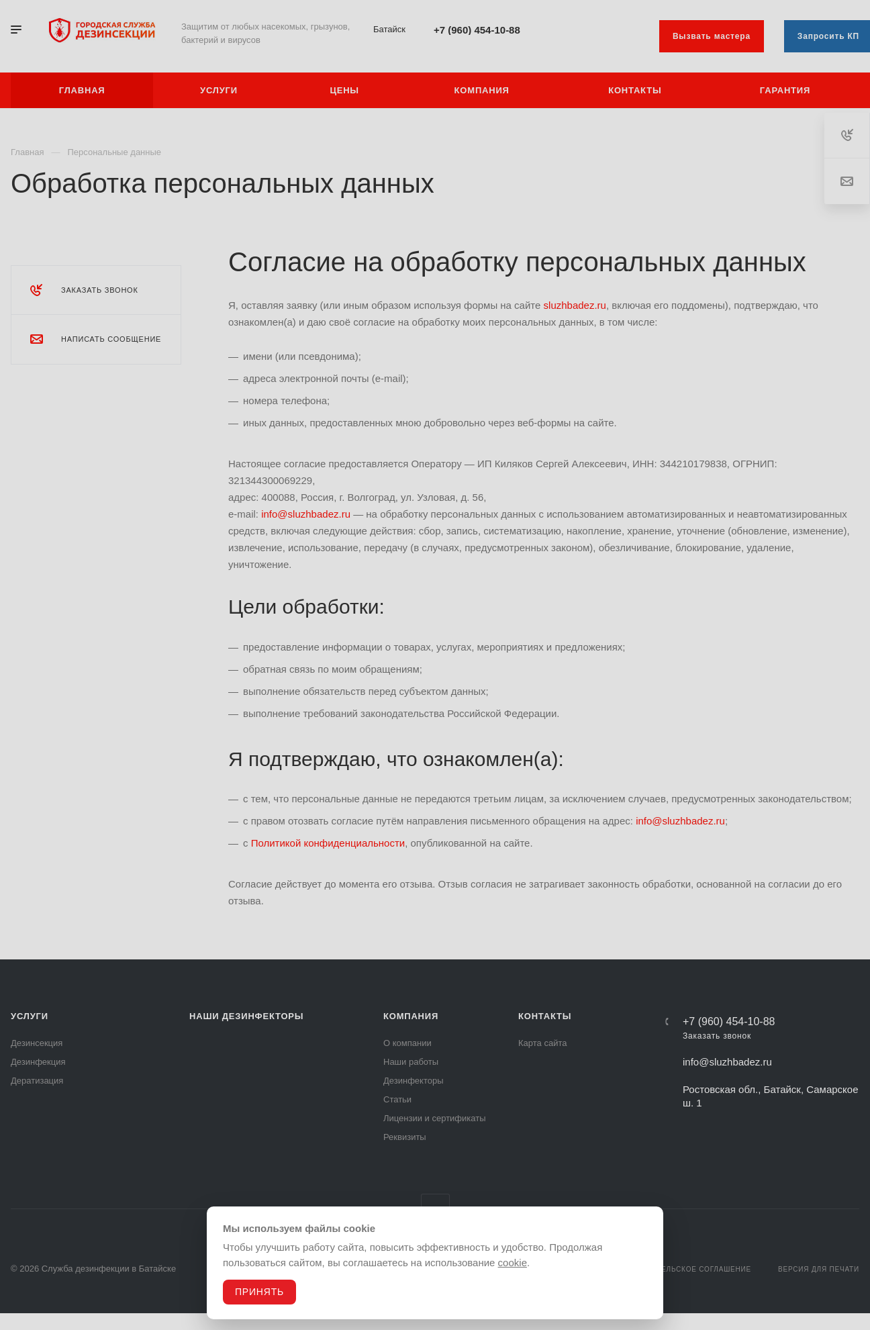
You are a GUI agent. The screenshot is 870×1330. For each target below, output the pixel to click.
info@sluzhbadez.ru (305, 514)
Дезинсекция (36, 1043)
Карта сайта (542, 1043)
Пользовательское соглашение (683, 1269)
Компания (410, 1016)
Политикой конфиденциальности (328, 843)
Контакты (544, 1016)
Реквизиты (404, 1137)
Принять (259, 1291)
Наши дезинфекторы (246, 1016)
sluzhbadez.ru (575, 305)
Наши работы (410, 1062)
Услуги (29, 1016)
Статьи (397, 1099)
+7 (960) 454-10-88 (477, 30)
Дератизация (37, 1081)
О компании (407, 1043)
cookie (512, 1262)
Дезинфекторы (413, 1081)
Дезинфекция (38, 1062)
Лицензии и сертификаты (434, 1118)
